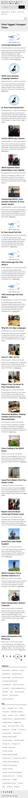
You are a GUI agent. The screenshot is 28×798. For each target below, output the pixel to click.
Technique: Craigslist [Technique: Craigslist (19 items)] (19, 740)
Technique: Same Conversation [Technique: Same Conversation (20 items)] (9, 754)
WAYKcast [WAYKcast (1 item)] (4, 695)
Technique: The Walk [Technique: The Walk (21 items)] (7, 768)
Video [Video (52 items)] (11, 691)
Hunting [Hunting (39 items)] (4, 715)
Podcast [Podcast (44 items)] (4, 726)
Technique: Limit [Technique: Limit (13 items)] (16, 743)
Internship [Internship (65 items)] (22, 715)
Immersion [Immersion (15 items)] (10, 715)
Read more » (18, 59)
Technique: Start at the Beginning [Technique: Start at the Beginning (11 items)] (10, 761)
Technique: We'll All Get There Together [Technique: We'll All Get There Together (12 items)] (12, 772)
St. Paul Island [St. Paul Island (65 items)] (21, 729)
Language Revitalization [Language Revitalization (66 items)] (19, 718)
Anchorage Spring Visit (11, 45)
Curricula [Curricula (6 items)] (22, 670)
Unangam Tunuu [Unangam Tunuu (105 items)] (6, 779)
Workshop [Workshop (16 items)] (9, 786)
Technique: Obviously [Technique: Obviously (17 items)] (7, 751)
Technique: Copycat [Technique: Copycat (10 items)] (7, 740)
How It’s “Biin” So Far (10, 357)
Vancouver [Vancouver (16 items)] (20, 783)
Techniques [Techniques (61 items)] (5, 691)
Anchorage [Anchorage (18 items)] (10, 708)
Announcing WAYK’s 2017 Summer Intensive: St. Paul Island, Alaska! (12, 201)
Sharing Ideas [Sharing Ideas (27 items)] (5, 688)
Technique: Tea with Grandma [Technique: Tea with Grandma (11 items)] (9, 765)
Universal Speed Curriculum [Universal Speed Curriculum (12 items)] (9, 783)
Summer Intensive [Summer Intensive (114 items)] (6, 733)
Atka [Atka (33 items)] (16, 708)
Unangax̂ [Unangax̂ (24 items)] (14, 779)
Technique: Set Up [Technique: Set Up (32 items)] (6, 758)
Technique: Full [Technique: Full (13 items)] (6, 743)
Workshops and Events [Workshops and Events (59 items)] (7, 699)
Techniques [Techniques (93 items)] (19, 776)
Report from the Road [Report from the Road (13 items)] (13, 726)
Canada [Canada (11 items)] (21, 708)
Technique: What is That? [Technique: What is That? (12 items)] (8, 776)
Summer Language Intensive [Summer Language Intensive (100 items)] (18, 688)
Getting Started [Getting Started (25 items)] (6, 674)
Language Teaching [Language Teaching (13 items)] (7, 722)
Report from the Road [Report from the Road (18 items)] (18, 684)
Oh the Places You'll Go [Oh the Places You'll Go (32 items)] (17, 677)
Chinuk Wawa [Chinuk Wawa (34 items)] (5, 711)
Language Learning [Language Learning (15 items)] (7, 718)
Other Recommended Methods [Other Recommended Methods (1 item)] (9, 681)
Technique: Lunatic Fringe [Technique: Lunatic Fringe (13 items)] (8, 747)
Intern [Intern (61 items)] (16, 715)
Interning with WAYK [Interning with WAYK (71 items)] (17, 674)
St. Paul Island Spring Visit (12, 108)
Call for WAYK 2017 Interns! (13, 138)
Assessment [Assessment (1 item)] (15, 670)
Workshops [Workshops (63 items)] (16, 786)
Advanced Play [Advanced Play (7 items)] (6, 670)
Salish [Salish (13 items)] (22, 726)
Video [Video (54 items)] (3, 786)
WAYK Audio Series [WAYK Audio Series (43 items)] (19, 691)
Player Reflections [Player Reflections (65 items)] (6, 684)
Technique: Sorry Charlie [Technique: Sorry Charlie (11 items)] (19, 758)
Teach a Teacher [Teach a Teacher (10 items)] (17, 733)
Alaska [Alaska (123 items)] (4, 708)
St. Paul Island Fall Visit (11, 232)
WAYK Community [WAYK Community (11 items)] (13, 695)
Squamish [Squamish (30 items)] (13, 729)
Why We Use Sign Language (13, 328)
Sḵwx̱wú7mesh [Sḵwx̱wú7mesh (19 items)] (5, 729)
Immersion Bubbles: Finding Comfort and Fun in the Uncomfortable (13, 416)
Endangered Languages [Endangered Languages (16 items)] (17, 711)
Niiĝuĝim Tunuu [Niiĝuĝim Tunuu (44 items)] (18, 722)
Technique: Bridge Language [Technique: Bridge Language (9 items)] (9, 736)
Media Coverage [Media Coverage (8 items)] (6, 677)
